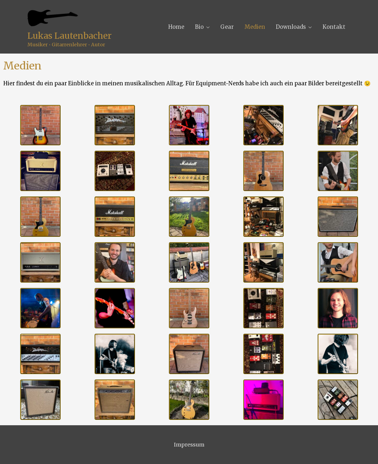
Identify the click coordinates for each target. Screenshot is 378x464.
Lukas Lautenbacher (69, 36)
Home (176, 26)
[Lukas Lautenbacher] (53, 17)
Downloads (291, 26)
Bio (199, 26)
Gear (227, 26)
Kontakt (333, 26)
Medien (254, 26)
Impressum (189, 444)
